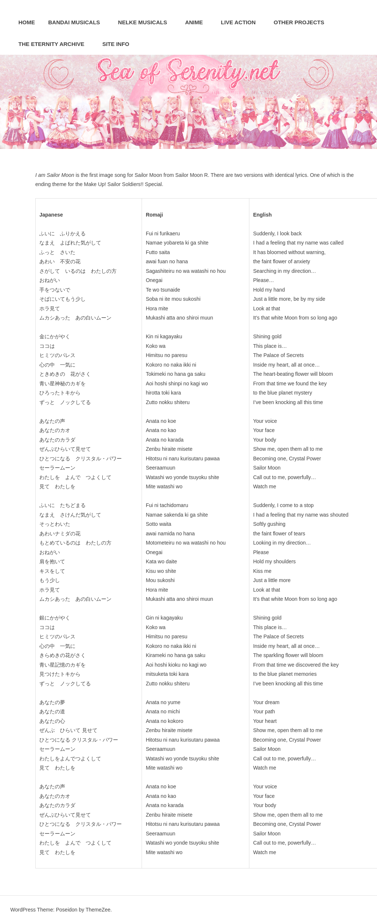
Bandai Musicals (78, 22)
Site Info (119, 44)
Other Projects (303, 22)
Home (26, 22)
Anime (197, 22)
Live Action (242, 22)
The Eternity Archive (55, 44)
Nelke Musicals (146, 22)
